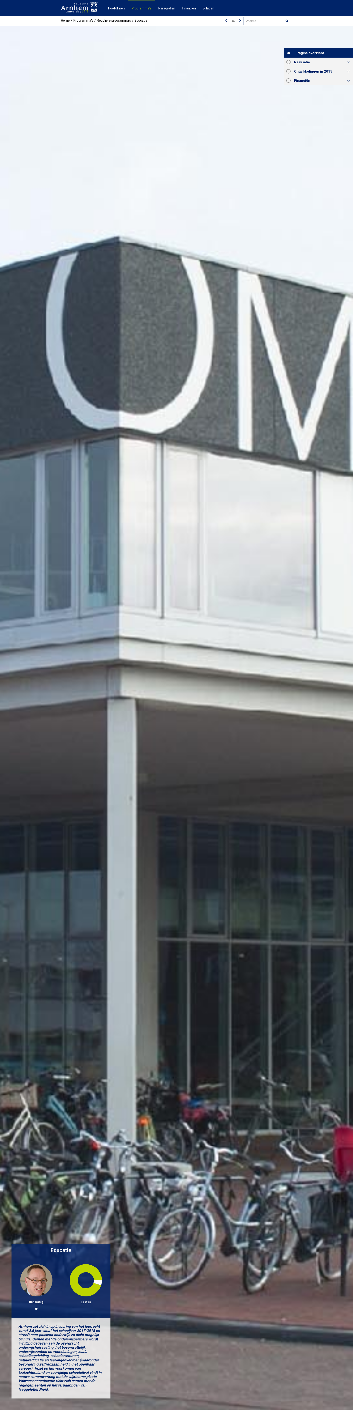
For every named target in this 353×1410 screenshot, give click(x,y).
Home (65, 20)
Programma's (141, 8)
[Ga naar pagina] (233, 21)
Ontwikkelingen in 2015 (313, 71)
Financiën (189, 8)
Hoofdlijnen (116, 8)
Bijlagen (208, 8)
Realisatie (302, 62)
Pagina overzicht (310, 53)
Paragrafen (166, 8)
